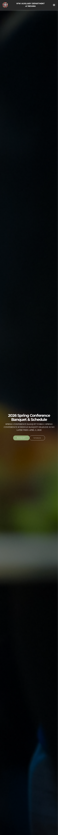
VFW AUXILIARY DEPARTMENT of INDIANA (30, 5)
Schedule (37, 438)
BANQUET (21, 438)
